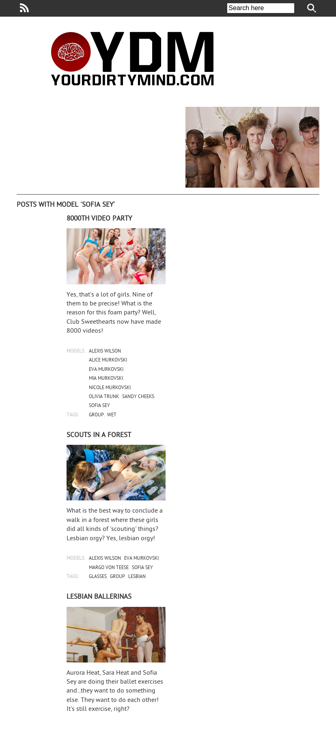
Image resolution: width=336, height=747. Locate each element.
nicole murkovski (110, 388)
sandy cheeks (138, 397)
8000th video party (99, 218)
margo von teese (109, 568)
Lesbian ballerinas (99, 597)
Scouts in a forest (99, 435)
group (96, 415)
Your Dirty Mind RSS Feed (24, 7)
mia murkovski (106, 379)
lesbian (137, 577)
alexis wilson (105, 352)
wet (111, 415)
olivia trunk (104, 397)
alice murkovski (108, 360)
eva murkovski (106, 370)
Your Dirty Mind (132, 58)
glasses (98, 577)
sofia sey (99, 406)
